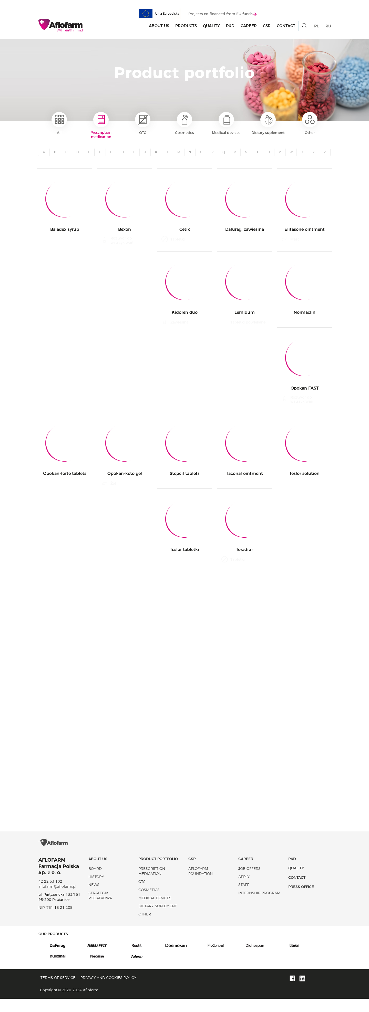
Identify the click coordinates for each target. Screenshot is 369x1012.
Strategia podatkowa (100, 909)
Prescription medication (101, 126)
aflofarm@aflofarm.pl (57, 899)
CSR (267, 26)
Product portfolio (158, 872)
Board (95, 882)
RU (328, 26)
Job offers (249, 882)
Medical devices (226, 123)
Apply (244, 890)
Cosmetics (184, 123)
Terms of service (57, 990)
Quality (211, 26)
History (96, 890)
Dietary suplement (268, 123)
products (186, 26)
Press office (301, 900)
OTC (142, 123)
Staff (243, 898)
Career (249, 26)
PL (316, 26)
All (59, 123)
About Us (159, 26)
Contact (286, 26)
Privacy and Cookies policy (108, 990)
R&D (230, 26)
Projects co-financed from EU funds (222, 14)
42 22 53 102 (50, 894)
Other (309, 123)
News (93, 898)
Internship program (259, 906)
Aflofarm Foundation (200, 884)
